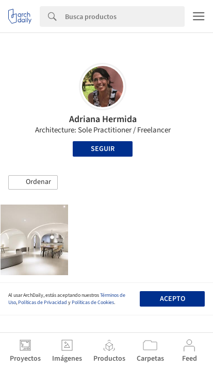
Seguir (102, 149)
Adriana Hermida (103, 119)
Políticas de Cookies (93, 302)
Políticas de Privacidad (42, 302)
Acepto (172, 299)
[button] (33, 182)
